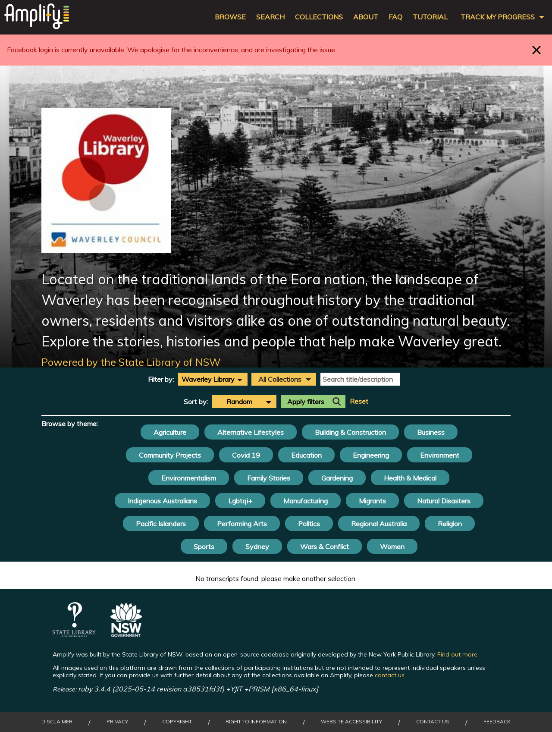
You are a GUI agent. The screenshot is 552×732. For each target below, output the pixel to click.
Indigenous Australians (162, 500)
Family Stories (268, 478)
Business (431, 432)
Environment (439, 455)
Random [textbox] (239, 401)
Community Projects (170, 455)
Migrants (372, 500)
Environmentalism (188, 478)
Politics (309, 523)
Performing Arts (242, 523)
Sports (204, 546)
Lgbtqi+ (240, 500)
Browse (230, 17)
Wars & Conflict (324, 546)
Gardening (337, 478)
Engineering (371, 455)
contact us (390, 675)
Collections (319, 17)
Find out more (457, 654)
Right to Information (256, 722)
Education (306, 455)
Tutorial (430, 17)
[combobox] (213, 379)
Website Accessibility (351, 722)
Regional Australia (379, 523)
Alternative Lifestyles (250, 432)
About (365, 17)
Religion (450, 523)
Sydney (257, 546)
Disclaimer (56, 722)
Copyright (177, 722)
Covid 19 (246, 455)
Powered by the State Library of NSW (131, 361)
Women (392, 546)
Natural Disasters (443, 500)
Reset (359, 401)
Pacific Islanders (161, 523)
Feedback (497, 722)
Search (270, 17)
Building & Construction (350, 432)
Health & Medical (410, 478)
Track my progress (498, 17)
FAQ (395, 17)
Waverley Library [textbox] (208, 379)
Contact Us (432, 722)
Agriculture (170, 432)
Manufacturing (305, 500)
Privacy (117, 722)
